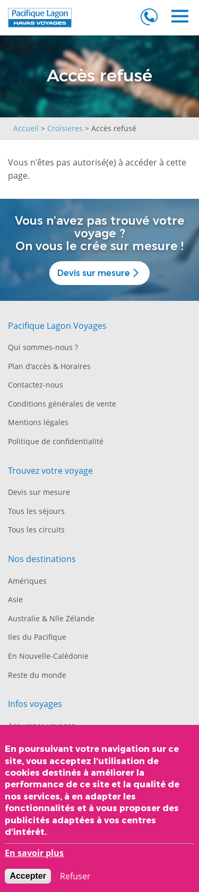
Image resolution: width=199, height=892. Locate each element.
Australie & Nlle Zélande (51, 618)
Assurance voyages (41, 726)
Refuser (75, 878)
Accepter (28, 877)
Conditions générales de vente (62, 404)
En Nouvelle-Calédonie (48, 656)
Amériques (27, 581)
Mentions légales (38, 422)
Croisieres (65, 128)
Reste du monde (37, 675)
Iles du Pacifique (37, 637)
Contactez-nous (35, 385)
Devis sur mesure (99, 273)
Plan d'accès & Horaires (49, 366)
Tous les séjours (36, 511)
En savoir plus (34, 855)
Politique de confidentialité (55, 441)
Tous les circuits (36, 530)
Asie (15, 599)
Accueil (26, 128)
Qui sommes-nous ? (43, 347)
